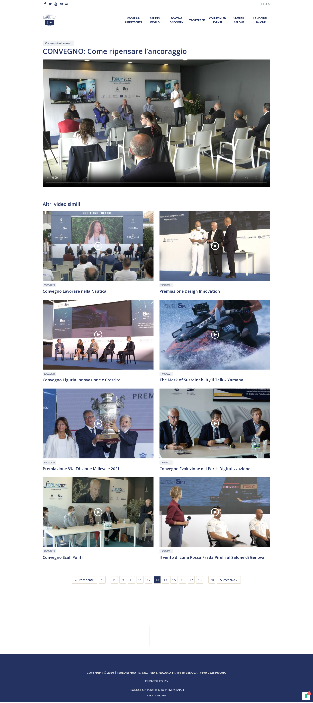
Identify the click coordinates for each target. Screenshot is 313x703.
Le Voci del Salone (260, 20)
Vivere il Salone (239, 20)
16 (182, 581)
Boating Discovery (176, 20)
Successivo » (229, 581)
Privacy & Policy (156, 682)
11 (140, 581)
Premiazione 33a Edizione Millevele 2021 (81, 469)
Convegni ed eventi (58, 43)
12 (149, 581)
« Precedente (84, 581)
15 (174, 581)
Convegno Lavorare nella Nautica (75, 291)
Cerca (265, 4)
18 (200, 581)
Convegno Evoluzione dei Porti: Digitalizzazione (205, 469)
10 (131, 581)
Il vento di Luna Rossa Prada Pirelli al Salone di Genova (212, 558)
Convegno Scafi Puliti (63, 558)
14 (165, 581)
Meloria (161, 696)
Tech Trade (197, 20)
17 (191, 581)
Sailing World (154, 20)
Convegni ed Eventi (217, 20)
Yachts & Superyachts (133, 20)
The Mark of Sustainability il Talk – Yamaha (202, 380)
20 (212, 581)
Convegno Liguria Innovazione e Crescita (82, 380)
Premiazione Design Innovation (189, 291)
